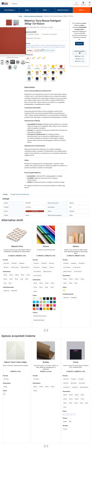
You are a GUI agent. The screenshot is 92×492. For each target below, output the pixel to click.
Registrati (79, 43)
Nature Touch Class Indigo (15, 362)
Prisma (46, 246)
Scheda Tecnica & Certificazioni (20, 194)
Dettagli (5, 194)
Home (20, 16)
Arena (75, 362)
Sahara (76, 246)
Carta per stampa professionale (33, 16)
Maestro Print (17, 246)
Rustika (46, 362)
